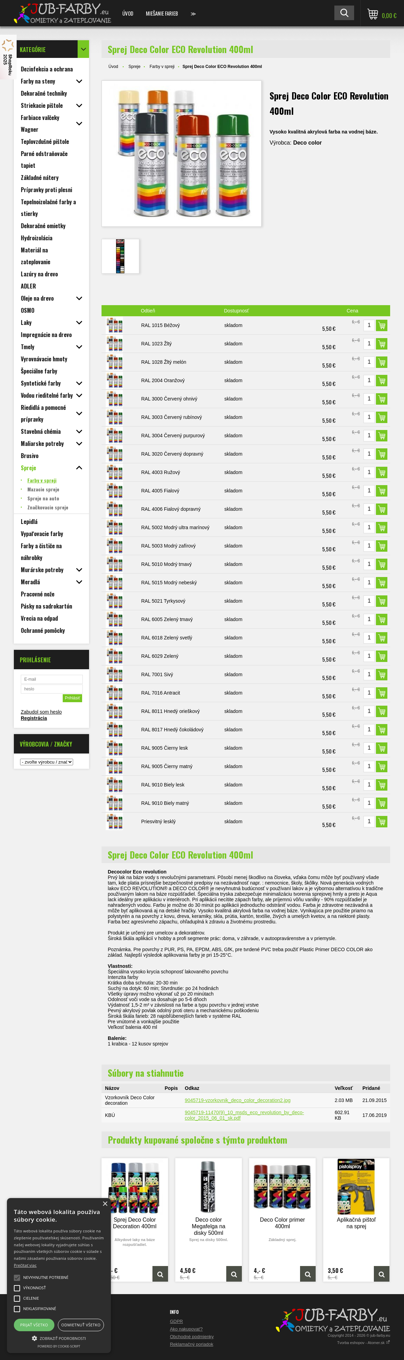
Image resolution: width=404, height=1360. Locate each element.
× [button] (104, 1204)
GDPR (176, 1321)
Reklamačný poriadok (191, 1344)
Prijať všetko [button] (34, 1324)
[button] (59, 1338)
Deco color (307, 143)
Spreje (135, 66)
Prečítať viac (25, 1265)
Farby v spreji (162, 66)
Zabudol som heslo (41, 712)
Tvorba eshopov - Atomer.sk (363, 1343)
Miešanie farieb (162, 13)
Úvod (127, 13)
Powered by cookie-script (59, 1346)
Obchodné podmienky (191, 1336)
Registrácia (34, 718)
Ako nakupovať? (186, 1329)
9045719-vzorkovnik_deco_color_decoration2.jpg (237, 1100)
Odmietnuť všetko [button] (80, 1324)
